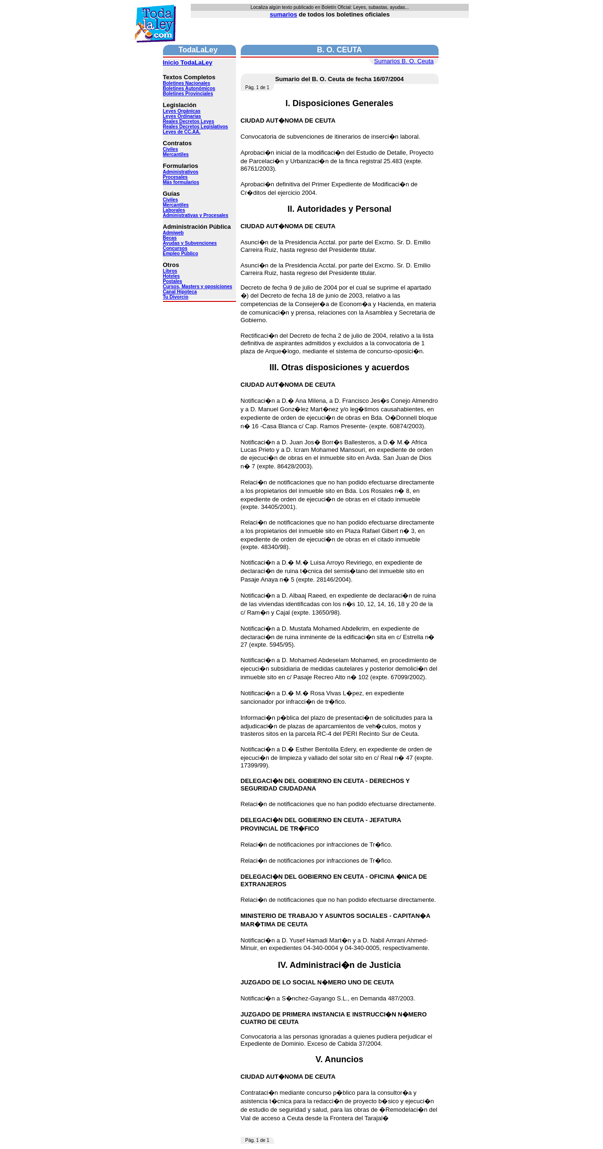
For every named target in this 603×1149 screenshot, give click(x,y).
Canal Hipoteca (180, 291)
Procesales (175, 177)
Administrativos (181, 172)
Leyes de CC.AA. (182, 131)
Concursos (175, 248)
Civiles (170, 149)
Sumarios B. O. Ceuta (403, 61)
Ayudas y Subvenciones (190, 243)
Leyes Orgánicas (182, 111)
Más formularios (181, 182)
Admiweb (173, 232)
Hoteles (171, 276)
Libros (170, 271)
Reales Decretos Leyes (188, 121)
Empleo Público (180, 253)
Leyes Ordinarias (182, 116)
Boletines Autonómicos (189, 88)
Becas (170, 238)
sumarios (283, 14)
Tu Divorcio (175, 297)
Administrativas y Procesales (195, 215)
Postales (172, 281)
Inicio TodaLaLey (187, 62)
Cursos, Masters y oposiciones (197, 286)
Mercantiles (176, 154)
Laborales (174, 210)
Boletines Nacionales (187, 83)
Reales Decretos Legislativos (195, 126)
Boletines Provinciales (188, 93)
